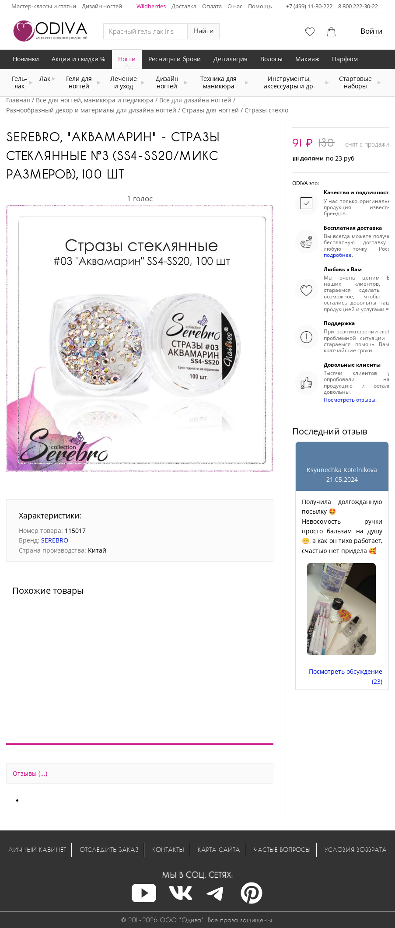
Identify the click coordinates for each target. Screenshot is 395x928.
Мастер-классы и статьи (43, 6)
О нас (234, 6)
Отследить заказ (109, 849)
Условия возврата (355, 849)
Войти (371, 31)
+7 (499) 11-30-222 (309, 6)
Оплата (212, 6)
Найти (204, 30)
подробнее (338, 255)
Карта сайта (219, 849)
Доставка (183, 6)
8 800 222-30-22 (358, 6)
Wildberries (151, 6)
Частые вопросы (282, 849)
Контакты (168, 849)
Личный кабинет (37, 849)
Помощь (260, 6)
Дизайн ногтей (102, 6)
